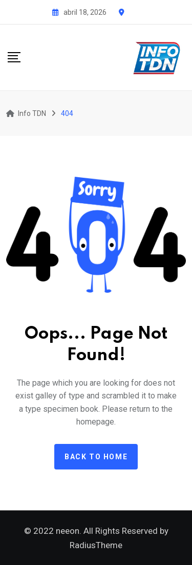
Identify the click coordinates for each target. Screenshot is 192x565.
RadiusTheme (96, 545)
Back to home (96, 457)
